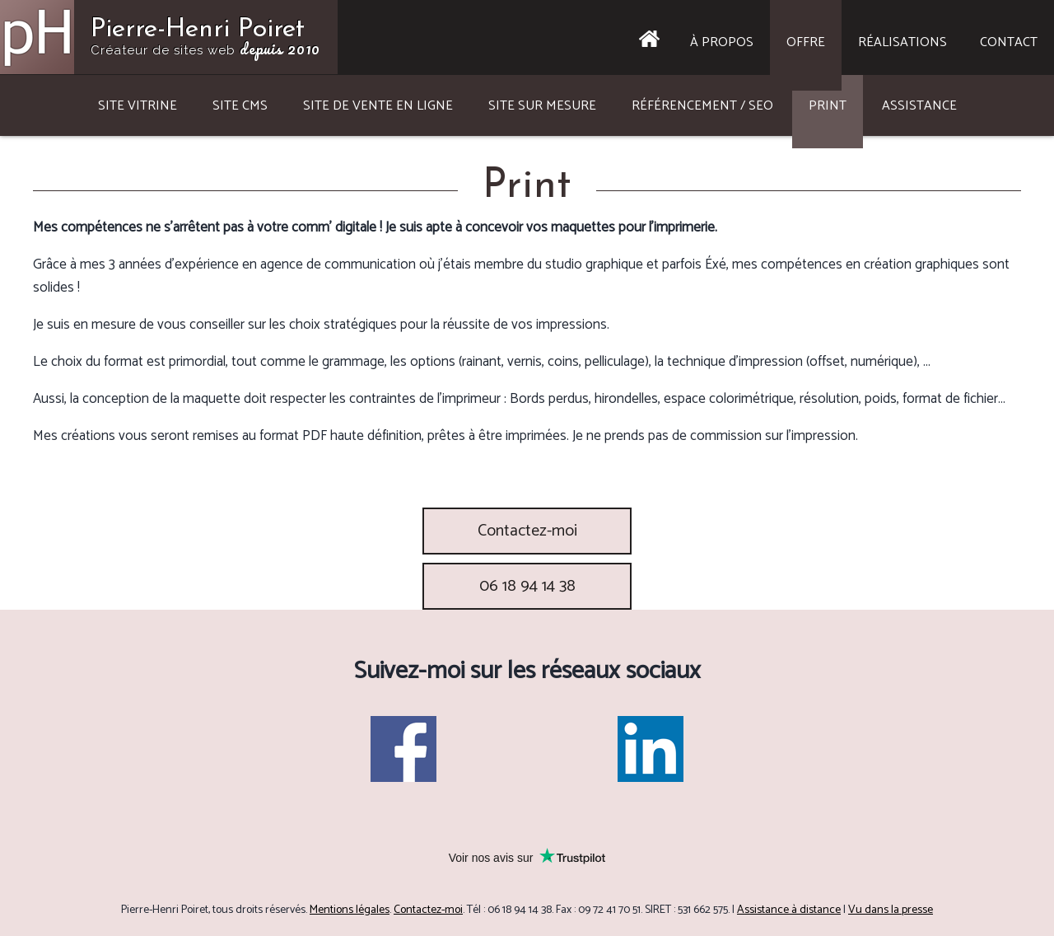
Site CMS (240, 106)
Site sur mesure (542, 106)
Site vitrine (137, 106)
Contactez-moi (527, 531)
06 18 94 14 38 (527, 586)
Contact (1009, 42)
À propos (721, 42)
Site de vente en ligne (378, 106)
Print (827, 106)
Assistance (919, 106)
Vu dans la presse (890, 910)
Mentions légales (349, 910)
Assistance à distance (789, 910)
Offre (805, 42)
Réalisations (902, 42)
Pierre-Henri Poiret (205, 38)
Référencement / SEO (702, 106)
